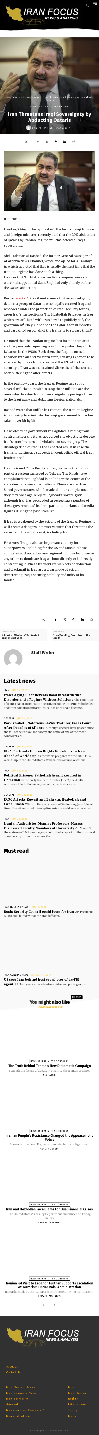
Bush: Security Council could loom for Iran (39, 912)
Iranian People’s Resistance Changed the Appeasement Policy (49, 1138)
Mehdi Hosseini (49, 1148)
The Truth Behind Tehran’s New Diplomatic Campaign (49, 1066)
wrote (20, 298)
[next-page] (53, 1305)
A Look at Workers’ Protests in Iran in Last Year (21, 636)
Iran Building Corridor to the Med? (71, 636)
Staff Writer (44, 127)
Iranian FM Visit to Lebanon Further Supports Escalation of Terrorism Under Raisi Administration (49, 1285)
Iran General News (16, 975)
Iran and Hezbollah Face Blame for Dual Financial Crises (49, 1209)
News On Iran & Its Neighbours (22, 97)
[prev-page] (44, 1305)
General (9, 718)
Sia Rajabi (49, 1075)
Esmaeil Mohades (49, 1222)
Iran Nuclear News (16, 907)
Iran (6, 690)
